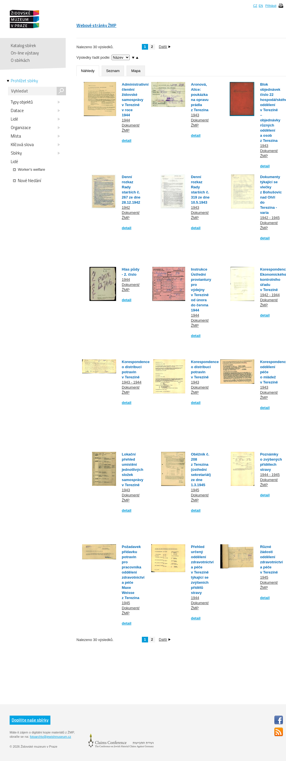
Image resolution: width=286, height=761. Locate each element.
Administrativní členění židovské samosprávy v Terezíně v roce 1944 (135, 99)
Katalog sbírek (23, 45)
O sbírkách (20, 60)
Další (165, 47)
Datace (35, 110)
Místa (35, 136)
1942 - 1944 (269, 295)
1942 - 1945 (269, 218)
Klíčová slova (35, 144)
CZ (255, 5)
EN (261, 5)
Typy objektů (35, 102)
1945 (195, 490)
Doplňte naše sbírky (30, 720)
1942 (126, 207)
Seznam (113, 71)
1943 (195, 115)
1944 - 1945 (269, 475)
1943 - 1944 (131, 382)
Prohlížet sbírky (24, 80)
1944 (126, 120)
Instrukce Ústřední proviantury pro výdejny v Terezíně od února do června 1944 (201, 289)
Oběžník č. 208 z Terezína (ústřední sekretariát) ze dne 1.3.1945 (201, 469)
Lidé (35, 119)
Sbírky (35, 153)
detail (126, 140)
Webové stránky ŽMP (96, 25)
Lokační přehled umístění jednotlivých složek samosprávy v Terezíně (132, 469)
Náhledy (88, 71)
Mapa (135, 71)
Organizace (35, 127)
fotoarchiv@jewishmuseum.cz (50, 736)
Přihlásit (270, 5)
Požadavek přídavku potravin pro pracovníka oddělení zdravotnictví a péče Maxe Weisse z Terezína (133, 572)
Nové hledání (27, 180)
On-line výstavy (25, 53)
